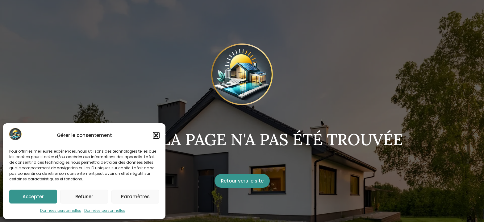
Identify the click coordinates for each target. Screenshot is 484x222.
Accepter (33, 196)
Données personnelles (60, 210)
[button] (156, 135)
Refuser (84, 196)
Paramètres (135, 196)
